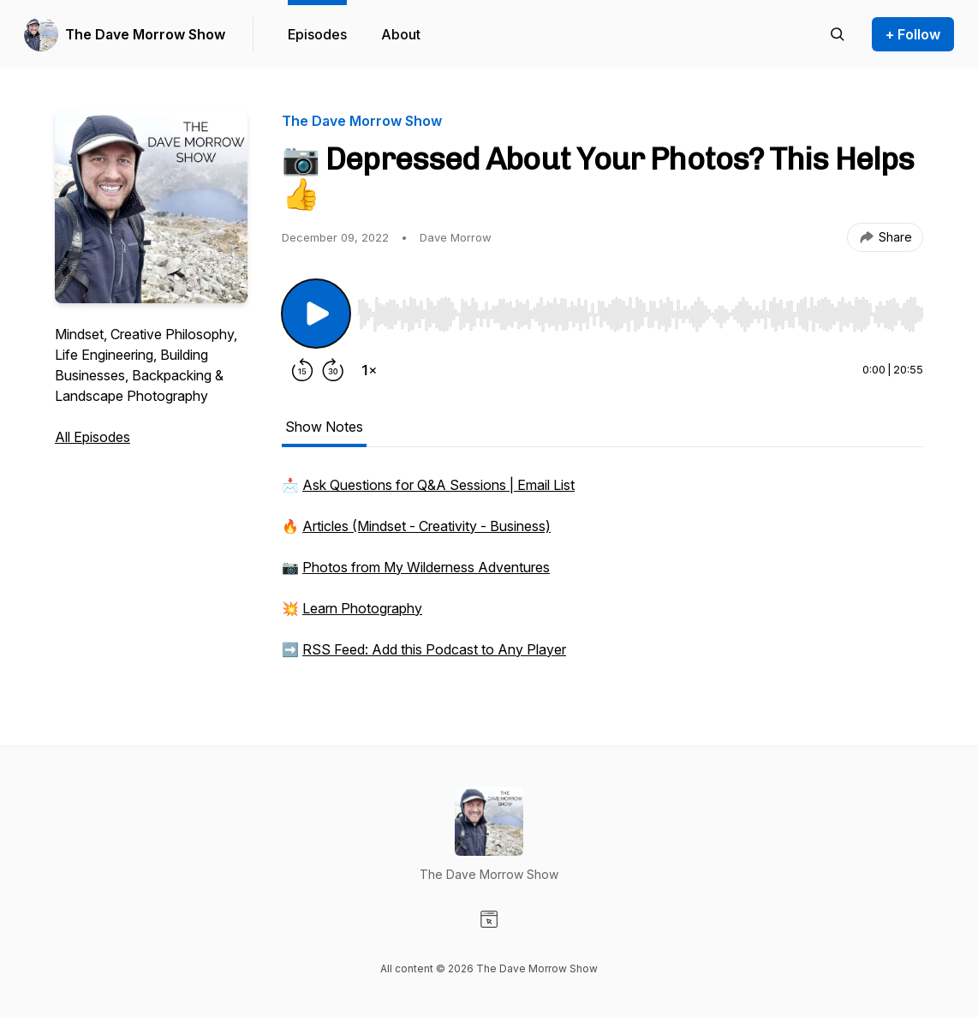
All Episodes (92, 436)
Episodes (317, 34)
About (400, 34)
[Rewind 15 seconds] (302, 370)
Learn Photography (362, 608)
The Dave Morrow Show (145, 34)
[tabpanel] (602, 576)
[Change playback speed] (369, 370)
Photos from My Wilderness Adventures (426, 567)
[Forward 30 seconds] (333, 370)
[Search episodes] (837, 34)
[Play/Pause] (316, 313)
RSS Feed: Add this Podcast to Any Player (434, 649)
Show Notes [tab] (324, 426)
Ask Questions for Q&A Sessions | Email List (438, 484)
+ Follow (913, 34)
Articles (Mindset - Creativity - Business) (426, 526)
